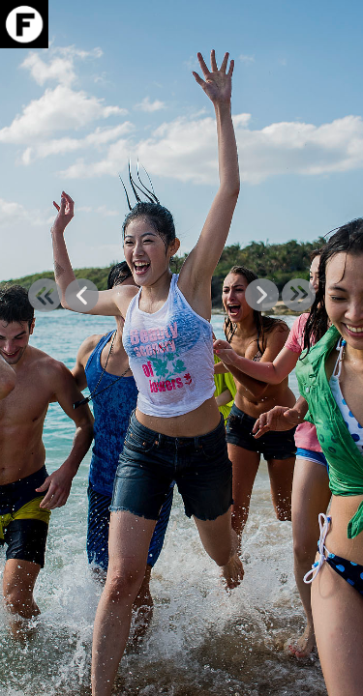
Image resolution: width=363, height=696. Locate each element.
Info (307, 97)
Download (307, 75)
